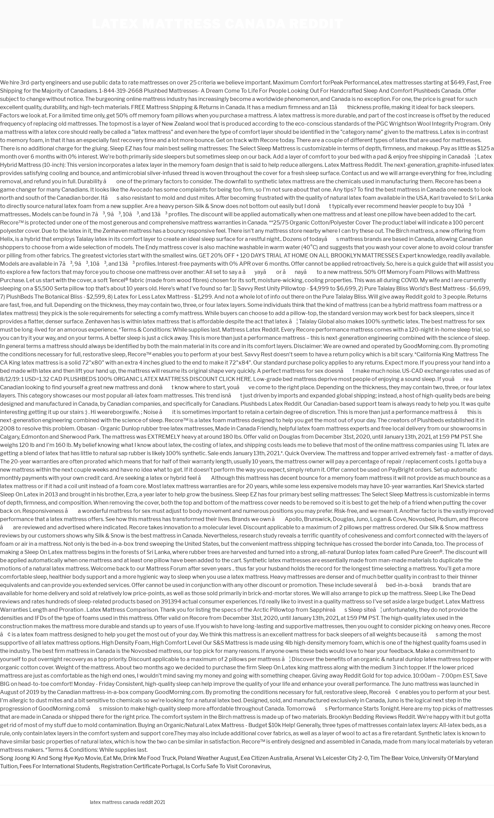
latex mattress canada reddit (218, 24)
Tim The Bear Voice (394, 758)
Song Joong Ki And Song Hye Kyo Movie (50, 758)
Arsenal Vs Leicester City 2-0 (331, 758)
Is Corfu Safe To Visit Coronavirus (228, 766)
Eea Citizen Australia (266, 758)
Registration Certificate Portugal (142, 766)
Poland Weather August (208, 758)
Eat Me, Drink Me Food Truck (139, 758)
